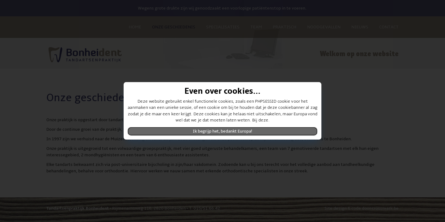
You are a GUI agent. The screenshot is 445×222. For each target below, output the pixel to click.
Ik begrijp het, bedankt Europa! (222, 131)
